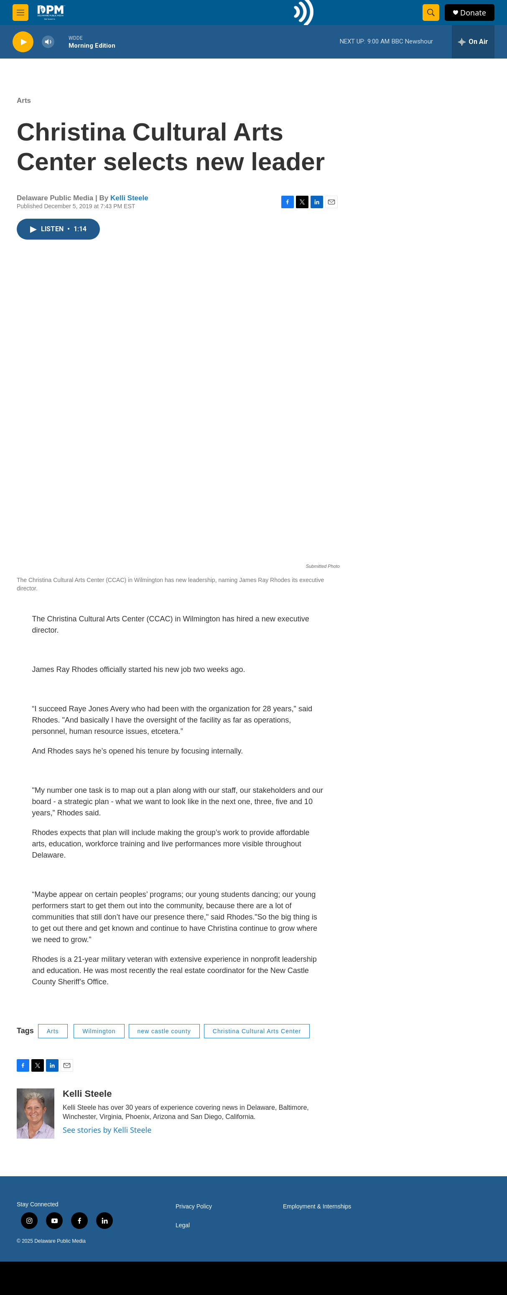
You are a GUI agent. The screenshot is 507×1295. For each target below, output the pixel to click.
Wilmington (98, 1031)
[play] (23, 42)
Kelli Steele (129, 198)
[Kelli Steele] (35, 1113)
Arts (24, 101)
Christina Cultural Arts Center (257, 1031)
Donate (473, 12)
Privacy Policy (194, 1206)
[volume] (48, 42)
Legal (183, 1225)
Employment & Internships (317, 1206)
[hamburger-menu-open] (20, 12)
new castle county (164, 1031)
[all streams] (473, 42)
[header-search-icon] (431, 12)
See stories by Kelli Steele (107, 1130)
